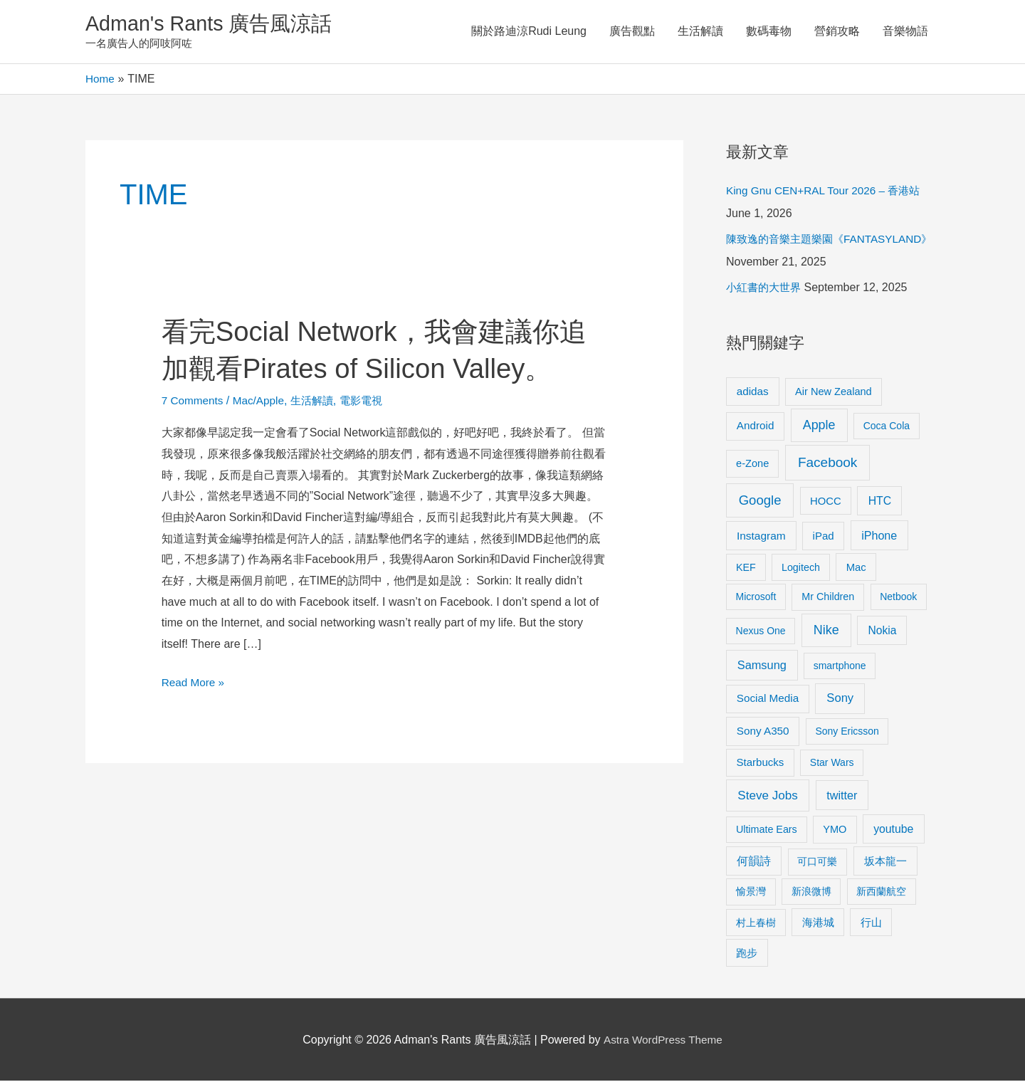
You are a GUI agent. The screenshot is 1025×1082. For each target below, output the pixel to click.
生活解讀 (700, 32)
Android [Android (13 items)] (755, 427)
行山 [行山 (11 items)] (871, 923)
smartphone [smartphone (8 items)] (840, 667)
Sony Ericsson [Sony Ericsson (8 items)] (846, 732)
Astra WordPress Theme (663, 1040)
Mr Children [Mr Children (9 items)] (827, 598)
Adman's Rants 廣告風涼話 (213, 24)
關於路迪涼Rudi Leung (529, 32)
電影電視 (370, 401)
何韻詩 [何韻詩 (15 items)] (754, 862)
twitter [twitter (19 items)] (841, 795)
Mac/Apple (263, 401)
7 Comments (194, 401)
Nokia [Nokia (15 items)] (882, 632)
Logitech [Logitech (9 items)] (801, 568)
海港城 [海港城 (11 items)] (818, 923)
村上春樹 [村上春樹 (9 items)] (756, 923)
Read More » (195, 683)
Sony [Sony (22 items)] (839, 699)
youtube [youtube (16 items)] (893, 830)
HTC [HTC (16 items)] (879, 501)
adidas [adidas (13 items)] (753, 392)
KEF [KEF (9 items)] (746, 568)
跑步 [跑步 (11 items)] (746, 954)
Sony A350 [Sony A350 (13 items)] (763, 732)
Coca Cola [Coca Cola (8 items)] (886, 427)
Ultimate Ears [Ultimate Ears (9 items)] (766, 830)
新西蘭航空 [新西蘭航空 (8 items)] (881, 892)
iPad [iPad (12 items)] (823, 537)
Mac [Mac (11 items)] (856, 568)
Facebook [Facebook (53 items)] (827, 463)
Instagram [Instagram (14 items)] (761, 537)
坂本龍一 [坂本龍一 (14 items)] (885, 862)
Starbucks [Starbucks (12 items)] (760, 763)
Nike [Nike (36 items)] (826, 631)
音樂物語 (905, 32)
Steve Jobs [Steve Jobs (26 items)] (767, 796)
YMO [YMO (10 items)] (834, 830)
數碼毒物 (769, 32)
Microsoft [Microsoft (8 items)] (756, 598)
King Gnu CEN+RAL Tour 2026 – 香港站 (828, 192)
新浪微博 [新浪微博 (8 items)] (811, 892)
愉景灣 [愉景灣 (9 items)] (751, 892)
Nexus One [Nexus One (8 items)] (761, 632)
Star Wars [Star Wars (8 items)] (832, 764)
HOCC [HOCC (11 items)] (825, 502)
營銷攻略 (837, 32)
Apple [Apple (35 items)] (819, 426)
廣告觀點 (632, 32)
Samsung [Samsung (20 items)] (762, 666)
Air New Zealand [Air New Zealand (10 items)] (833, 392)
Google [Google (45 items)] (760, 500)
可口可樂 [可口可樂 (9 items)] (817, 862)
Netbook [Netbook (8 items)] (898, 598)
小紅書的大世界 (766, 289)
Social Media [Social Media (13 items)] (768, 699)
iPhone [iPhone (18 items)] (879, 536)
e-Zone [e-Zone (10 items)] (752, 464)
